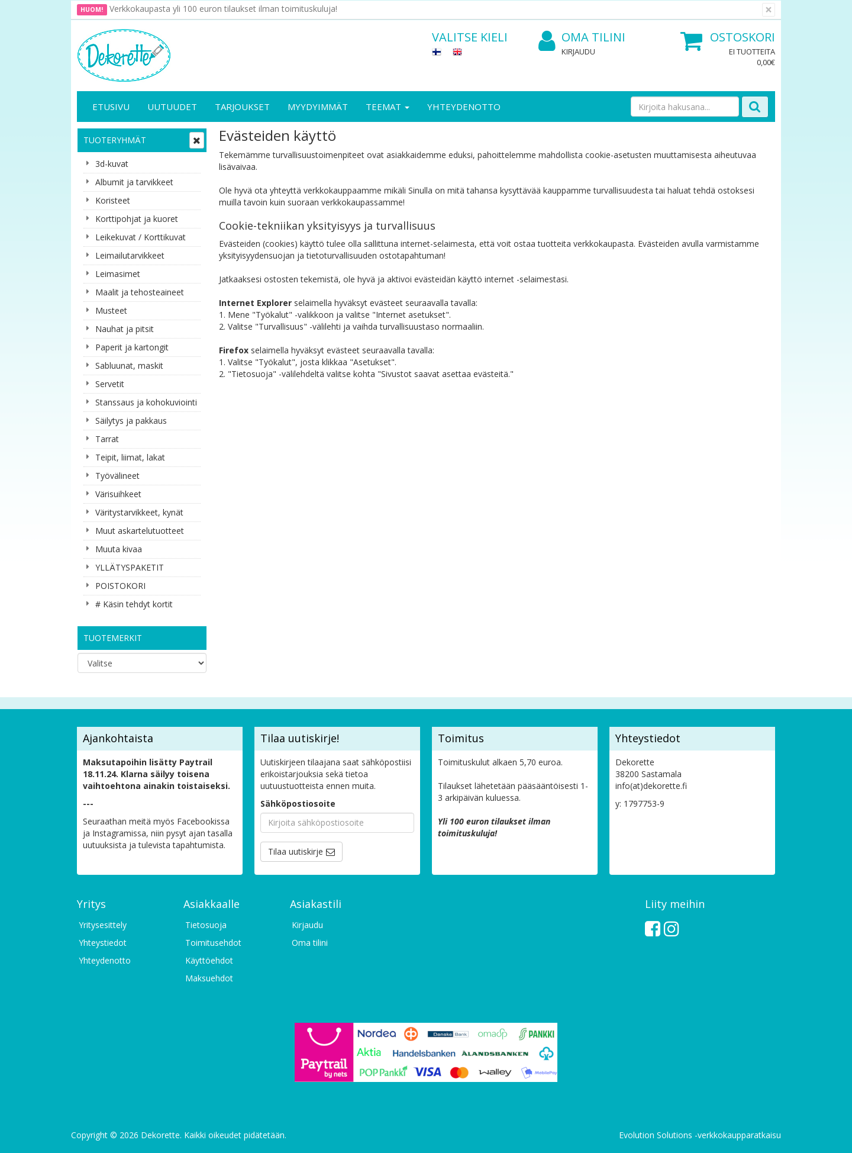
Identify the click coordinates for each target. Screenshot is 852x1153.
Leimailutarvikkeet (129, 255)
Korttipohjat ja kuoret (136, 218)
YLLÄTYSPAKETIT (129, 567)
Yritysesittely (103, 924)
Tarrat (107, 439)
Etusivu (111, 106)
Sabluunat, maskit (129, 365)
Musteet (111, 310)
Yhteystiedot (103, 942)
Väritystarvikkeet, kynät (139, 512)
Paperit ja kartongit (132, 347)
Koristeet (112, 200)
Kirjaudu (578, 51)
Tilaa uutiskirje (295, 851)
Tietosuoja (206, 924)
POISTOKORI (120, 585)
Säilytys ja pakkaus (131, 420)
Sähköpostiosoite (297, 803)
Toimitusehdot (213, 942)
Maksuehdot (209, 978)
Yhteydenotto (464, 106)
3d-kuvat (111, 163)
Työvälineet (117, 475)
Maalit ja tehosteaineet (139, 292)
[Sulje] (768, 10)
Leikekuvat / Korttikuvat (140, 237)
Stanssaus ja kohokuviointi (146, 402)
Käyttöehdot (209, 960)
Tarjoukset (242, 106)
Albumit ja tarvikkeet (134, 182)
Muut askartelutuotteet (139, 530)
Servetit (109, 383)
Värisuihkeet (118, 494)
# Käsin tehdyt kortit (134, 604)
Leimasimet (117, 273)
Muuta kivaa (118, 549)
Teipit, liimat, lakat (130, 457)
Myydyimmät (318, 106)
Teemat (387, 106)
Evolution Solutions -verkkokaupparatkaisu (700, 1135)
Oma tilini (581, 37)
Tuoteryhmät (114, 140)
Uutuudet (172, 106)
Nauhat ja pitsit (124, 328)
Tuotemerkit (112, 637)
